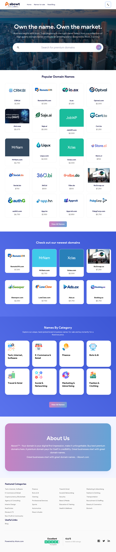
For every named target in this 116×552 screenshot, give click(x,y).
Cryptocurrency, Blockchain (15, 497)
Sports (34, 504)
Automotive (36, 508)
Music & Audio (37, 512)
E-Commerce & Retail (13, 493)
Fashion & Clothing (93, 493)
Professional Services (40, 501)
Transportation (92, 497)
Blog (6, 524)
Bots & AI (35, 493)
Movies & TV (9, 512)
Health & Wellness (65, 508)
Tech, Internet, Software (14, 489)
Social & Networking (66, 493)
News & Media (64, 501)
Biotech (89, 508)
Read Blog (51, 5)
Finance (35, 489)
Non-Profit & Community (14, 516)
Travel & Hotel (64, 489)
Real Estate (9, 508)
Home (29, 5)
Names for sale (39, 5)
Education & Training (66, 504)
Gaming (35, 497)
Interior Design (10, 504)
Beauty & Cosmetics (94, 504)
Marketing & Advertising (95, 489)
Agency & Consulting (12, 501)
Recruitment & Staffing (95, 501)
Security (62, 497)
